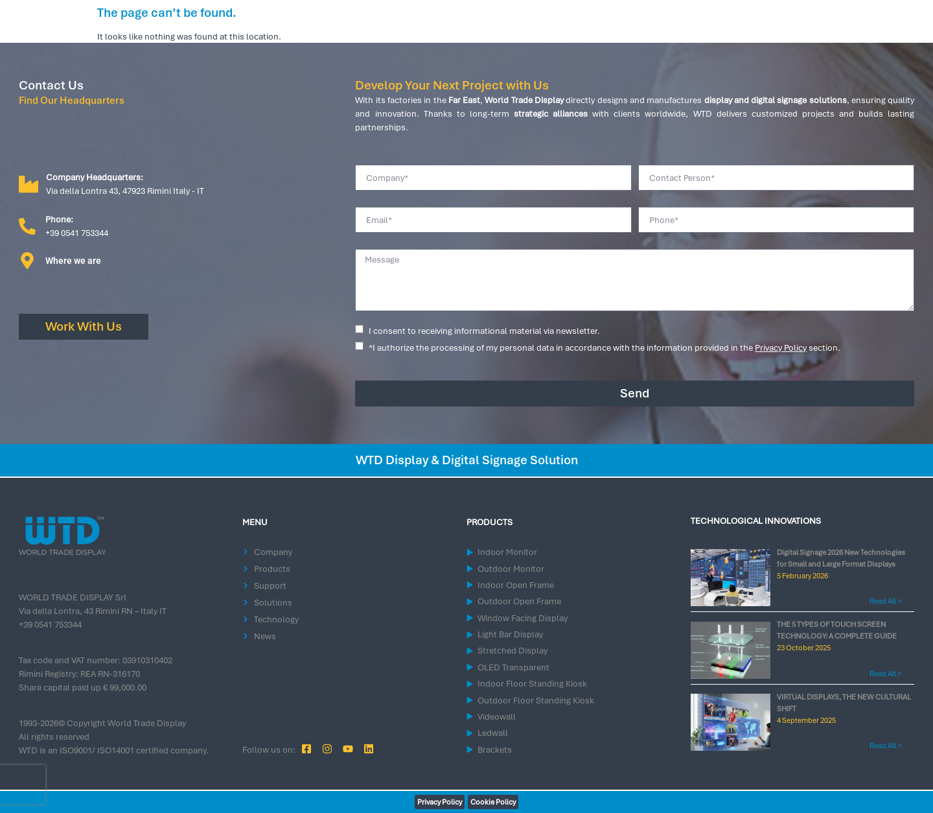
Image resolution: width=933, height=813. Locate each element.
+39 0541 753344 (50, 624)
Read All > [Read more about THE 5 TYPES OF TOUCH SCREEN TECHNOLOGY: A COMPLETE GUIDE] (885, 673)
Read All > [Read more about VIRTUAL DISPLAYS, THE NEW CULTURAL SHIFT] (885, 745)
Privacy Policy (781, 347)
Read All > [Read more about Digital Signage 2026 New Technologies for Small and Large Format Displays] (885, 601)
